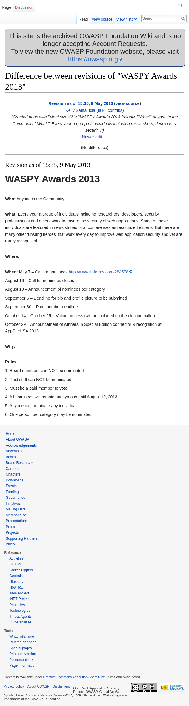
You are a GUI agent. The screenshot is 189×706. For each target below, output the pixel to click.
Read (83, 19)
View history (126, 19)
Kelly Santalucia (80, 110)
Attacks (15, 564)
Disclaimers (61, 686)
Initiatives (13, 503)
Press (10, 527)
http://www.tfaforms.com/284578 (98, 272)
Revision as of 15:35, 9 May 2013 (80, 103)
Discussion (24, 7)
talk (101, 110)
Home (10, 434)
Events (11, 486)
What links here (21, 636)
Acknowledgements (21, 445)
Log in (180, 5)
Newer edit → (94, 136)
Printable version (22, 654)
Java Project (19, 593)
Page (6, 7)
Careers (12, 469)
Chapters (13, 474)
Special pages (20, 648)
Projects (12, 532)
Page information (22, 665)
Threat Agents (20, 616)
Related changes (22, 642)
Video (10, 544)
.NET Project (19, 599)
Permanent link (21, 660)
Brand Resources (19, 463)
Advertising (14, 451)
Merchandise (16, 515)
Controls (16, 576)
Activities (16, 558)
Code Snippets (21, 570)
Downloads (14, 480)
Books (11, 457)
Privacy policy (14, 686)
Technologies (19, 611)
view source (127, 103)
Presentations (16, 521)
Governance (15, 498)
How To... (16, 587)
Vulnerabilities (20, 622)
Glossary (16, 582)
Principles (17, 605)
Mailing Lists (15, 509)
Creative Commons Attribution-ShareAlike (74, 677)
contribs (115, 110)
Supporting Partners (22, 538)
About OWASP (17, 439)
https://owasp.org (93, 59)
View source (102, 19)
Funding (12, 492)
